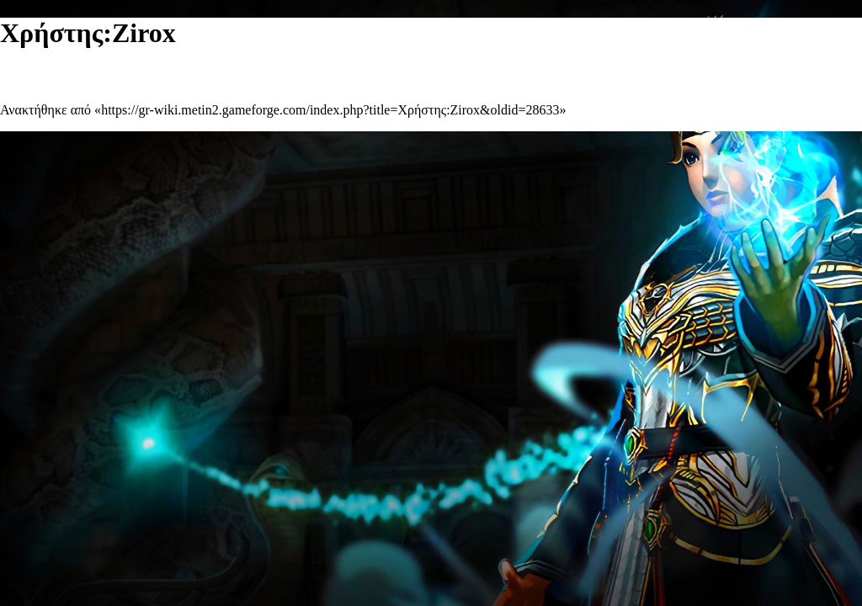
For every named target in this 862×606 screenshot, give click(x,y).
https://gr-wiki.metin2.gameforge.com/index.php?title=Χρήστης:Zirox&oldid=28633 (330, 110)
